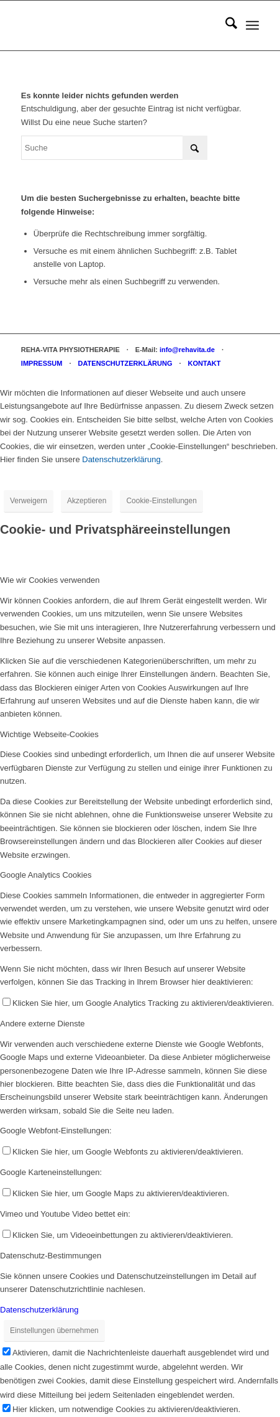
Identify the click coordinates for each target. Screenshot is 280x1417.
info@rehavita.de (187, 349)
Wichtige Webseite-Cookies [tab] (49, 734)
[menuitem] (225, 25)
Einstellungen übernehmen (54, 1330)
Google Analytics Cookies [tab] (45, 875)
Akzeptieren (86, 500)
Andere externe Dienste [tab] (42, 1023)
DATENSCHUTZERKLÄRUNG (125, 363)
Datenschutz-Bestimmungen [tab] (50, 1255)
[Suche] (225, 25)
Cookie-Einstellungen (161, 500)
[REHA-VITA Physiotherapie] (116, 25)
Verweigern (28, 500)
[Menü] (252, 25)
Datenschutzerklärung (121, 459)
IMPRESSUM (42, 363)
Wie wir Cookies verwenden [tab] (49, 580)
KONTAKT (204, 363)
